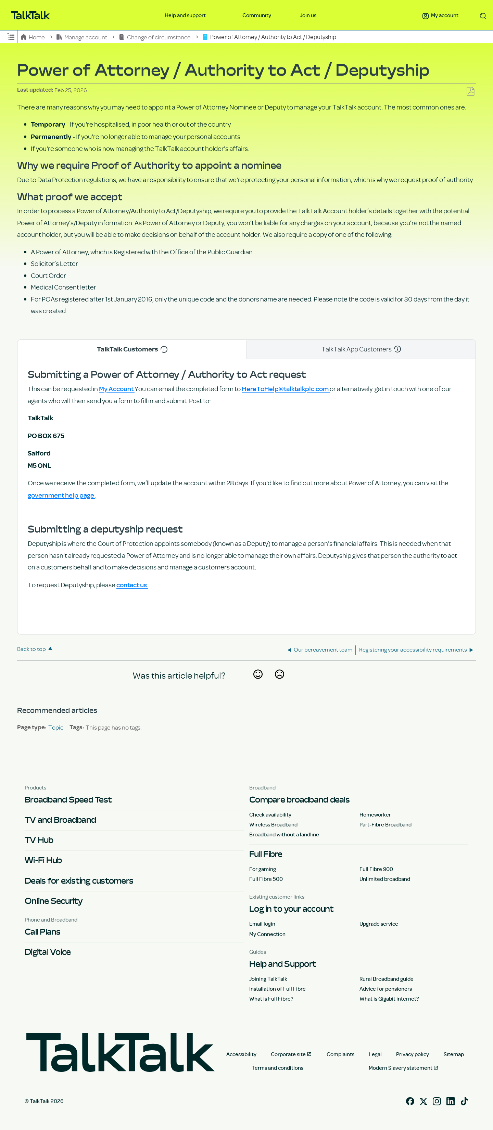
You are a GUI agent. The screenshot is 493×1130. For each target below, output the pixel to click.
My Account (117, 388)
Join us (308, 15)
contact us (132, 584)
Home (33, 37)
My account (440, 15)
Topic (55, 727)
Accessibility (241, 1054)
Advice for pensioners (385, 988)
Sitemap (454, 1054)
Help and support (186, 15)
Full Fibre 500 (266, 878)
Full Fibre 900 (376, 868)
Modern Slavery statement (400, 1067)
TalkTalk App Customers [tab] (361, 349)
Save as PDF (470, 92)
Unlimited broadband (384, 878)
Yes (258, 683)
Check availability (270, 814)
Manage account (82, 37)
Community (256, 15)
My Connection (267, 933)
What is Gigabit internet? (389, 998)
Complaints (340, 1054)
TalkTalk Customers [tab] (132, 349)
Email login (262, 923)
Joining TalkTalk (268, 978)
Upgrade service (378, 923)
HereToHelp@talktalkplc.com (286, 388)
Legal (375, 1054)
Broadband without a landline (284, 834)
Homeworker (375, 814)
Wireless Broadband (273, 824)
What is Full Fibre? (271, 998)
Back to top (31, 648)
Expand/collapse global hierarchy (11, 35)
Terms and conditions (277, 1067)
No (279, 683)
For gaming (262, 868)
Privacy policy (412, 1054)
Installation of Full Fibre (277, 988)
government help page (61, 494)
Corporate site (288, 1054)
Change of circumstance (155, 37)
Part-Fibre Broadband (385, 824)
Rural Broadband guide (386, 978)
